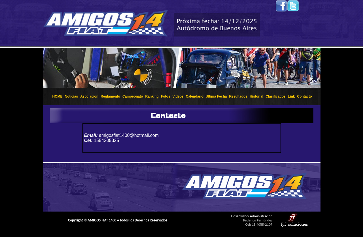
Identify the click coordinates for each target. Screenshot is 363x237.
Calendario (194, 96)
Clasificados (276, 96)
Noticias (71, 96)
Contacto (304, 96)
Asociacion (89, 96)
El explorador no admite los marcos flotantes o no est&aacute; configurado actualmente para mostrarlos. (181, 68)
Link (291, 96)
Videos (178, 96)
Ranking (152, 96)
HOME (57, 96)
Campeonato (132, 96)
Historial (256, 96)
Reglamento (110, 96)
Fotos (165, 96)
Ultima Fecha (216, 96)
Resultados (238, 96)
